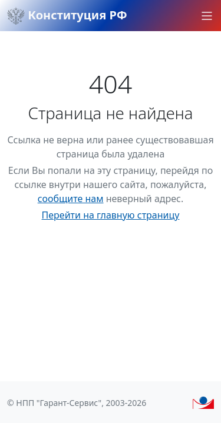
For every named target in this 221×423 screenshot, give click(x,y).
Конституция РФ (67, 16)
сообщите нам (71, 198)
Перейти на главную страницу (111, 215)
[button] (207, 16)
